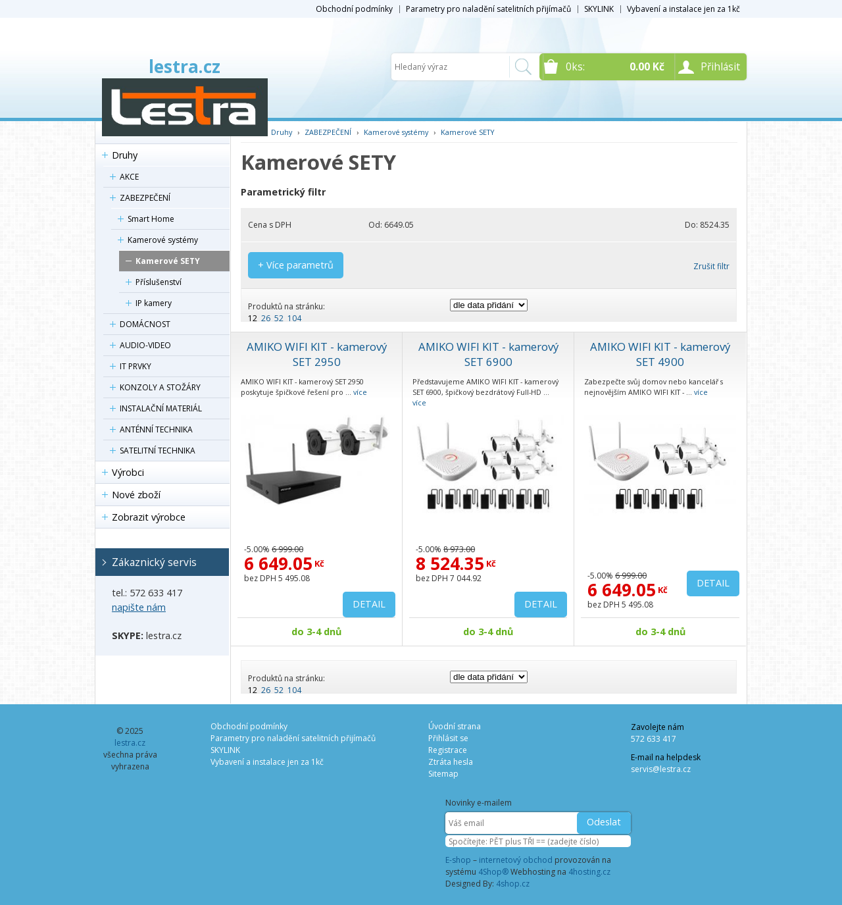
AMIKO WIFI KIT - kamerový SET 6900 (488, 354)
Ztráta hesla (450, 761)
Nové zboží (136, 494)
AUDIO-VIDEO (145, 345)
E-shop (458, 860)
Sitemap (443, 773)
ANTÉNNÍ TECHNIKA (156, 429)
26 (265, 318)
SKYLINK (599, 8)
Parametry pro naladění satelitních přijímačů (488, 8)
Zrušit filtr (711, 266)
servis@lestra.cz (661, 769)
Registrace (447, 750)
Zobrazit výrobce (149, 517)
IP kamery (154, 303)
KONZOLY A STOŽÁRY (160, 387)
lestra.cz (184, 66)
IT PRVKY (135, 366)
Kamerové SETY (168, 261)
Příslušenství (159, 282)
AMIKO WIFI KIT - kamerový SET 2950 (317, 354)
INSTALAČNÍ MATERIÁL (161, 408)
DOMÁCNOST (145, 324)
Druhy (124, 155)
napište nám (139, 607)
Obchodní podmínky (354, 8)
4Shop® (493, 871)
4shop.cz (513, 883)
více (360, 392)
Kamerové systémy (163, 240)
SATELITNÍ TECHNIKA (157, 450)
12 (252, 318)
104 (294, 318)
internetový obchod (516, 860)
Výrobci (128, 472)
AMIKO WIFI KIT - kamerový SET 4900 (660, 354)
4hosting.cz (589, 871)
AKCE (129, 176)
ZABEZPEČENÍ (145, 197)
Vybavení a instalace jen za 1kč (683, 8)
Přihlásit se (448, 738)
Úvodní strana (454, 726)
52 (279, 318)
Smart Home (151, 218)
